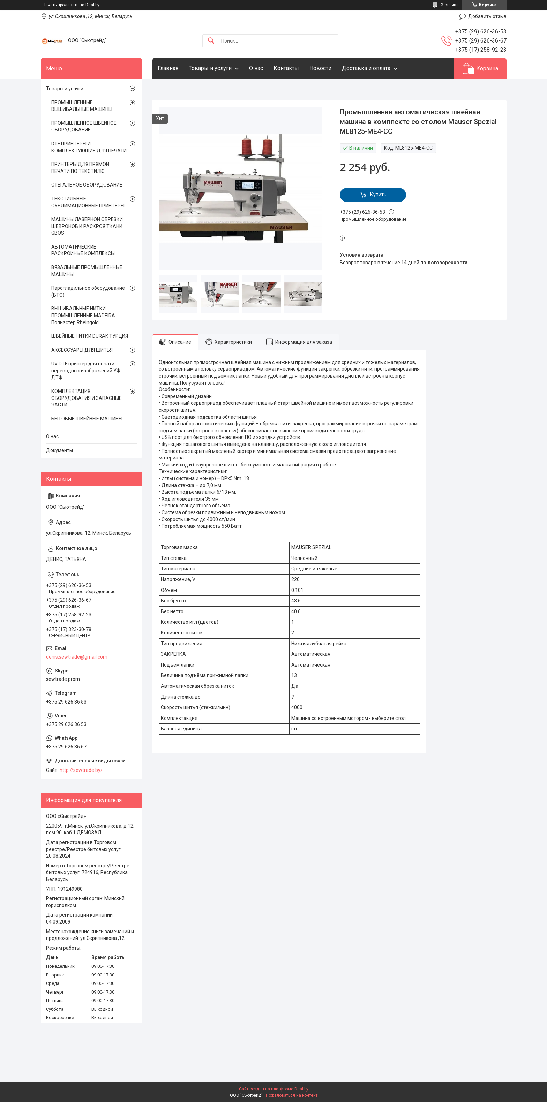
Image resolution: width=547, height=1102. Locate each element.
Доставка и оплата (366, 68)
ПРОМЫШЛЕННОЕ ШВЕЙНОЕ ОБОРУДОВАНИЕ (84, 126)
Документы (59, 450)
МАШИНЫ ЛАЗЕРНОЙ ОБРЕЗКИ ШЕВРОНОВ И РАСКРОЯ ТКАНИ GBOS (87, 226)
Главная (168, 68)
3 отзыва (450, 4)
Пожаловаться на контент (291, 1095)
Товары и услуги (210, 68)
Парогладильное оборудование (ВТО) (88, 291)
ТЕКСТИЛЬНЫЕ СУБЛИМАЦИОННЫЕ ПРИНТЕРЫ (88, 202)
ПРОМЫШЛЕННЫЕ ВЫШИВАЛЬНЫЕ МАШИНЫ (81, 106)
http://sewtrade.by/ (81, 770)
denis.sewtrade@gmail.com (76, 657)
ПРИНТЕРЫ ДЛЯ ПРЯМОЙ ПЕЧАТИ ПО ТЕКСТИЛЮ (80, 167)
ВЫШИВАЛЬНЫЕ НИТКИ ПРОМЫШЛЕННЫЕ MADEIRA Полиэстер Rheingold (83, 315)
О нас (256, 68)
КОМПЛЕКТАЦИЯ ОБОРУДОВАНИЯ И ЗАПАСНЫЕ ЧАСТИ (86, 398)
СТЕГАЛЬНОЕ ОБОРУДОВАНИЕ (86, 185)
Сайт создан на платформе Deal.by (273, 1089)
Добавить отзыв (487, 16)
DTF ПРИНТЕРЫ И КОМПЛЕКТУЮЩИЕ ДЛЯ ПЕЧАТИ (89, 147)
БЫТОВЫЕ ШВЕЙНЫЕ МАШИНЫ (86, 418)
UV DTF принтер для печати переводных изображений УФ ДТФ (85, 370)
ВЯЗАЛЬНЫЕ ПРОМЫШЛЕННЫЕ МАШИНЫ (86, 271)
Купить (378, 194)
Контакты (286, 68)
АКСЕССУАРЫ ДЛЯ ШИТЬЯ (82, 350)
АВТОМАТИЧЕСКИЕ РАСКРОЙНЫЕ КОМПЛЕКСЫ (83, 250)
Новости (320, 68)
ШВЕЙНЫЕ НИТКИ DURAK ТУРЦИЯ (89, 336)
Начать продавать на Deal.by (71, 4)
